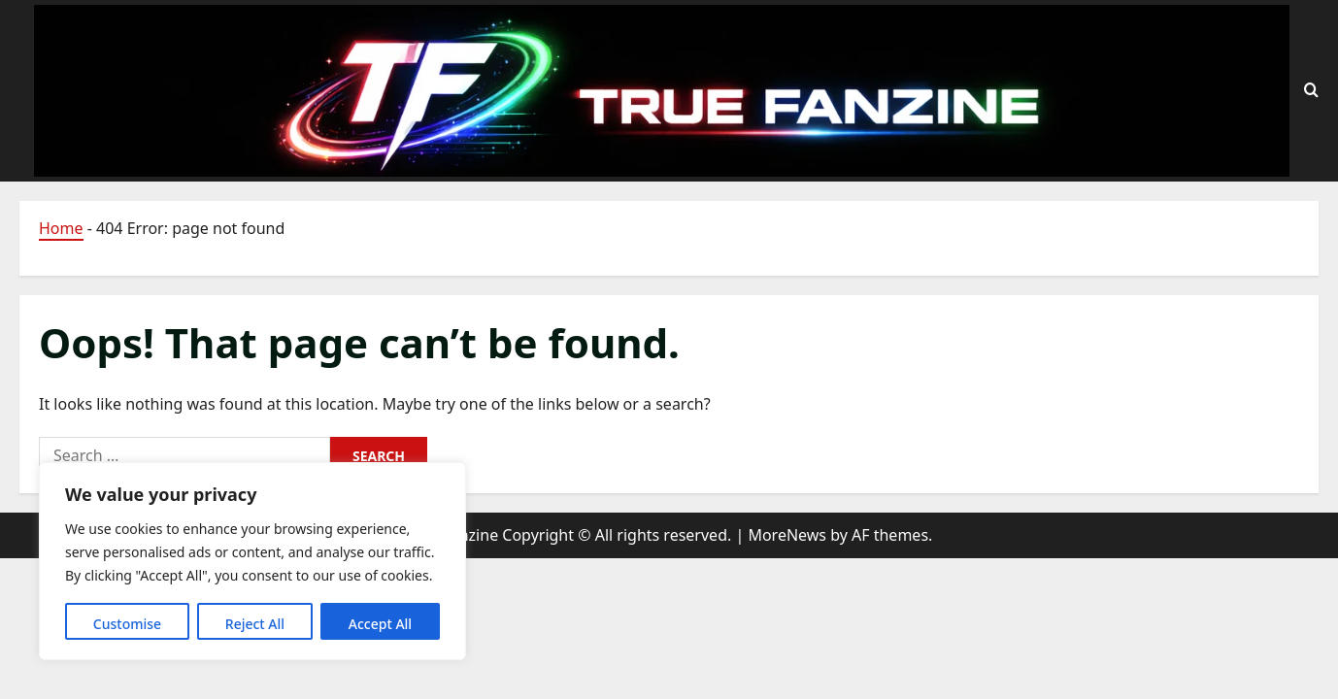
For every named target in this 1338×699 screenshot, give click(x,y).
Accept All (380, 624)
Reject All (254, 624)
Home (61, 228)
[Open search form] (1311, 90)
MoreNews (787, 535)
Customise (127, 624)
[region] (252, 561)
